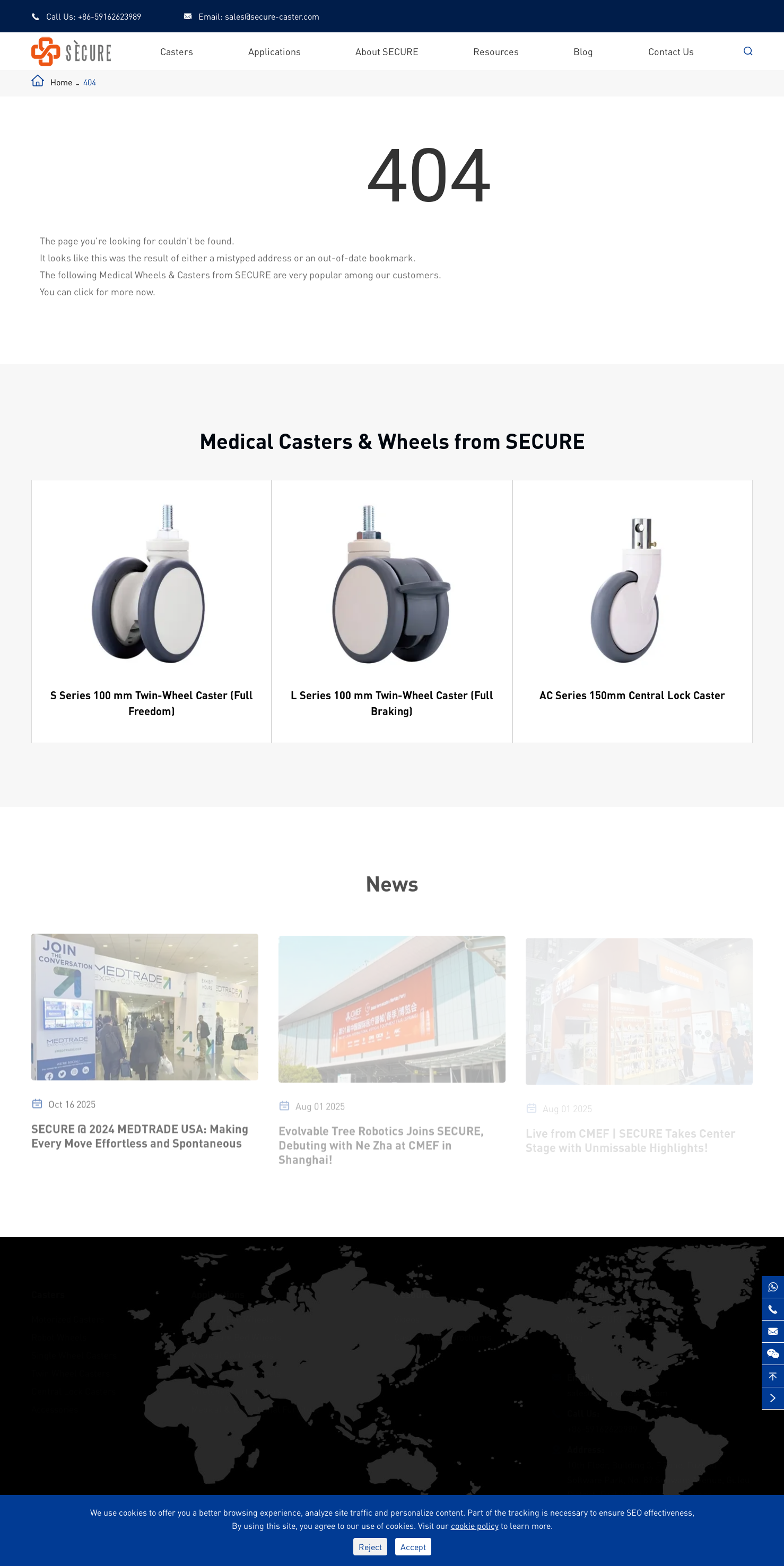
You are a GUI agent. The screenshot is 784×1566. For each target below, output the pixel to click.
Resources (496, 51)
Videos (407, 1316)
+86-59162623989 (109, 16)
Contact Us (671, 51)
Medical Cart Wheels (232, 1352)
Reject (370, 1546)
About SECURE (387, 51)
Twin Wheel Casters (70, 1370)
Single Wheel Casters (74, 1352)
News (392, 882)
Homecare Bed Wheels (236, 1334)
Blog (583, 51)
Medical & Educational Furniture (255, 1406)
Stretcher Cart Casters (236, 1388)
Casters (176, 51)
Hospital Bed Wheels (232, 1316)
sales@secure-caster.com (272, 16)
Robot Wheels (58, 1334)
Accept (413, 1546)
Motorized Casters (67, 1316)
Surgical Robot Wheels (236, 1370)
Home (61, 81)
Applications (274, 51)
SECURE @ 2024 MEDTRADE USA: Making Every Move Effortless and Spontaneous (139, 1140)
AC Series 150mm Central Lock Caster (632, 695)
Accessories (54, 1406)
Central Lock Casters (73, 1388)
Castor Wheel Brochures (442, 1334)
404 (89, 81)
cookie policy (475, 1525)
